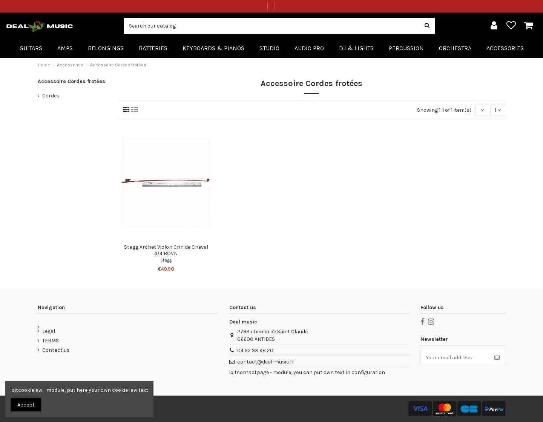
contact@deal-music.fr (265, 362)
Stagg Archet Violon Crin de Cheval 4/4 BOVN (166, 250)
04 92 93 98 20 (255, 350)
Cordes (51, 95)
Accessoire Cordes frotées (71, 81)
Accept (26, 405)
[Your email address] (455, 357)
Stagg (166, 260)
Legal (48, 331)
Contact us (56, 350)
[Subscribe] (497, 357)
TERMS (50, 340)
